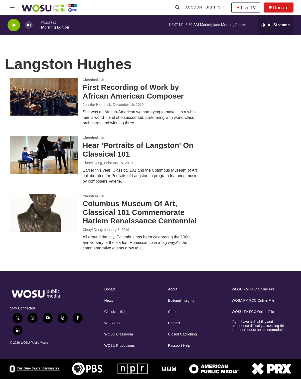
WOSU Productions (119, 345)
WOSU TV (112, 323)
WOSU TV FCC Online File (253, 312)
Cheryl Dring (92, 163)
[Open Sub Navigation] (224, 8)
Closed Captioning (182, 334)
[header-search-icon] (177, 7)
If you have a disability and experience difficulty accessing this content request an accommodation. (260, 326)
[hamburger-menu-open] (12, 8)
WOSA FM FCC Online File (253, 300)
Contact (174, 323)
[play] (14, 25)
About (172, 289)
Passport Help (179, 345)
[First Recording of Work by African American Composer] (44, 97)
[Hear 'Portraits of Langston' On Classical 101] (44, 155)
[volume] (29, 25)
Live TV (246, 8)
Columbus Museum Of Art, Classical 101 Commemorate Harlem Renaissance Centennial (140, 212)
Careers (174, 312)
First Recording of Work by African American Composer (133, 91)
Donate (280, 7)
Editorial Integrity (181, 300)
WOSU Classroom (118, 334)
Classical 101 (114, 312)
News (108, 300)
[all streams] (275, 25)
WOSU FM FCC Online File (253, 289)
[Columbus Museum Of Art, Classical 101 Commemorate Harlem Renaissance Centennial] (44, 213)
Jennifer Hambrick (97, 105)
